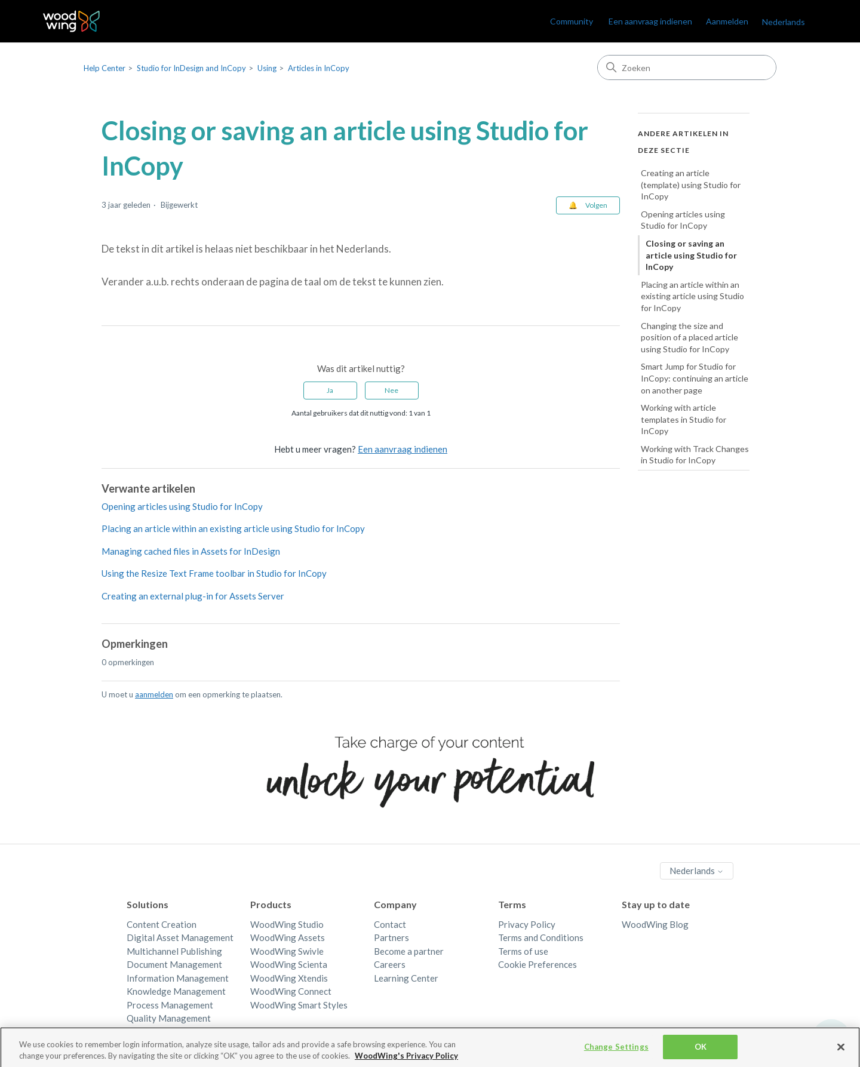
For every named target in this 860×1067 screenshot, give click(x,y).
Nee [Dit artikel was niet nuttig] (391, 390)
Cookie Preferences (537, 964)
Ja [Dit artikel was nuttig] (330, 390)
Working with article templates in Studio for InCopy (683, 419)
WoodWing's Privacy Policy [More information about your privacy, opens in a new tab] (406, 1060)
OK (701, 1051)
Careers (390, 964)
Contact (390, 924)
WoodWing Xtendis (289, 978)
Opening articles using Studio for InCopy (182, 506)
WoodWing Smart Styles (299, 1005)
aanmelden (154, 694)
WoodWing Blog (655, 924)
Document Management (174, 964)
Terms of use (523, 951)
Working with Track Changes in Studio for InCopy (695, 455)
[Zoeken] (687, 67)
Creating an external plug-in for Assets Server (193, 596)
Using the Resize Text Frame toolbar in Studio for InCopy (214, 573)
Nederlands (783, 22)
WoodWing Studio (287, 924)
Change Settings (616, 1051)
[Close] (841, 1052)
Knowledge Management (176, 991)
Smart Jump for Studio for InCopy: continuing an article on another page (694, 378)
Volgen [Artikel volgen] (596, 205)
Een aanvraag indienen (650, 21)
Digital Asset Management (180, 937)
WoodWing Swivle (287, 951)
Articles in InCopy (318, 68)
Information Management (178, 978)
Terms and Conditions (540, 937)
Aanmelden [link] (727, 21)
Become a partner (409, 951)
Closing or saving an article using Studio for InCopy (691, 255)
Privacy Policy (526, 924)
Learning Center (406, 978)
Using (267, 68)
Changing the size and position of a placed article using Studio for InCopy (689, 337)
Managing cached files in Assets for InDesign (191, 551)
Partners (391, 937)
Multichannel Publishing (174, 951)
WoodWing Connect (290, 991)
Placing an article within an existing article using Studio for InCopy (233, 528)
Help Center (104, 68)
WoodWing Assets (287, 937)
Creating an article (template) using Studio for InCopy (691, 184)
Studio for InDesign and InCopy (191, 68)
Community (571, 21)
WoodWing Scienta (288, 964)
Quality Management (169, 1018)
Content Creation (161, 924)
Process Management (170, 1005)
